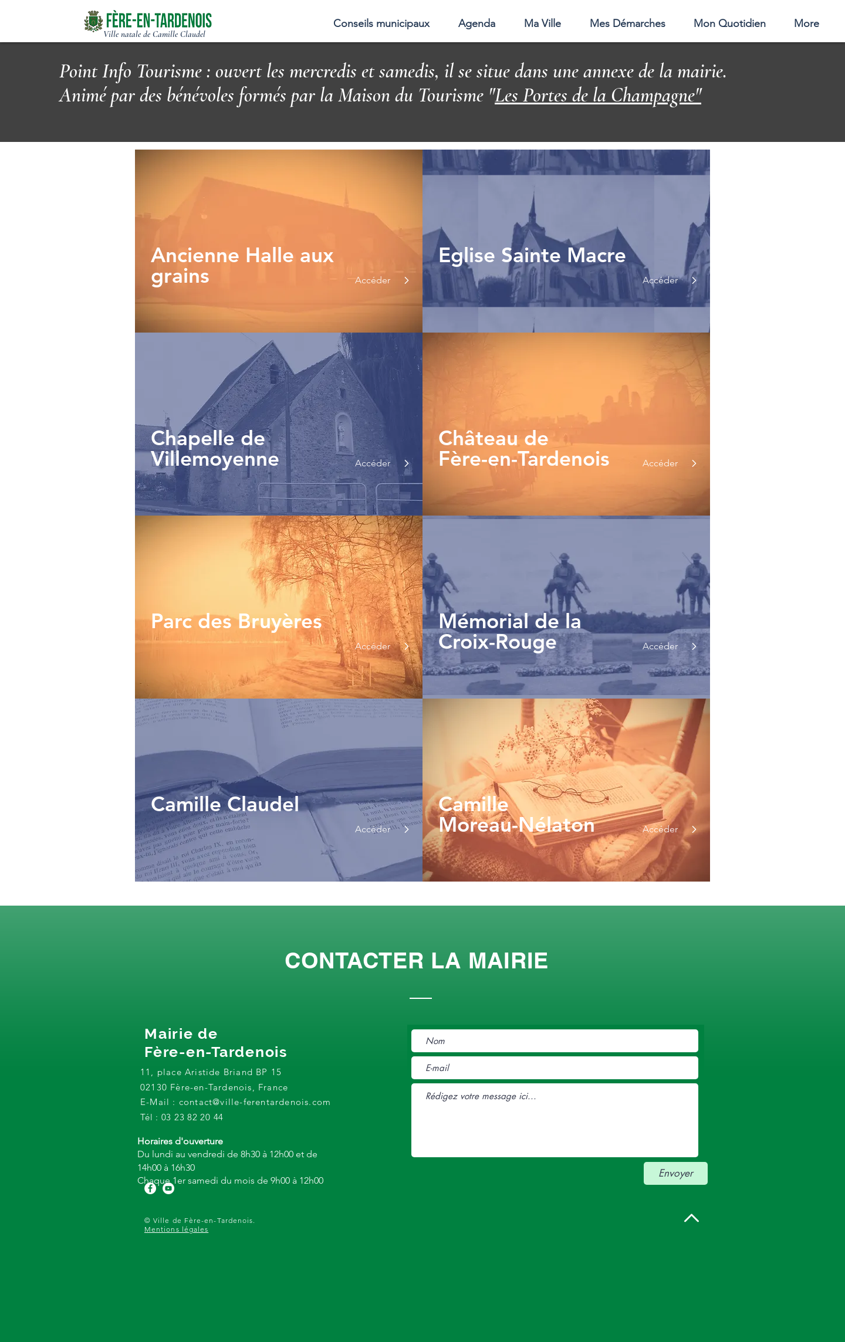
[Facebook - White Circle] (150, 1188)
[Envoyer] (676, 1173)
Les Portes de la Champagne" (598, 95)
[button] (542, 23)
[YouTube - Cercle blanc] (168, 1188)
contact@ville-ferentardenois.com (255, 1101)
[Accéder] (371, 280)
